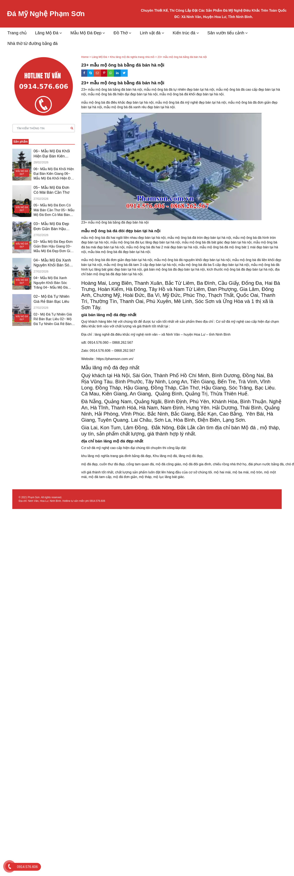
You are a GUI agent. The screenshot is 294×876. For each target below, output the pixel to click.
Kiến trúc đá (184, 33)
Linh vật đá (150, 33)
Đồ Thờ (120, 33)
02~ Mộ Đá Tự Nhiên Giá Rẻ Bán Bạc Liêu (51, 298)
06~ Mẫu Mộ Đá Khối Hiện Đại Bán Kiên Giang (52, 154)
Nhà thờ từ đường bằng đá (32, 43)
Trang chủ (17, 33)
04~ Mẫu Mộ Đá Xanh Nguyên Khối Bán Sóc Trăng (52, 263)
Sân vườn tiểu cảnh (225, 33)
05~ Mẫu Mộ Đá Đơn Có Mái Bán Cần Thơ (51, 190)
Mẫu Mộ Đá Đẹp (85, 33)
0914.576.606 (97, 500)
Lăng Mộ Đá (46, 33)
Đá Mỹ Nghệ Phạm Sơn (51, 13)
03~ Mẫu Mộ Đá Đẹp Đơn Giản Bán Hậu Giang (51, 226)
